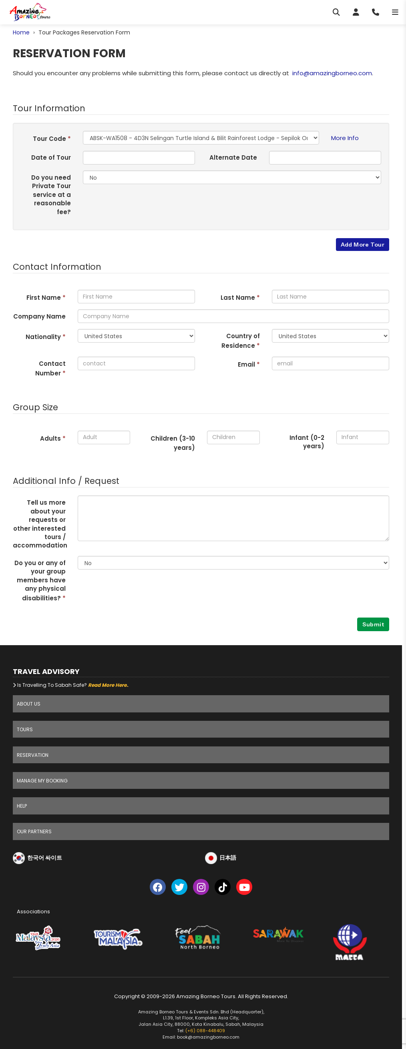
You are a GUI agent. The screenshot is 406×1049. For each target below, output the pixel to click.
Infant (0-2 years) (306, 441)
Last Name (240, 297)
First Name (46, 297)
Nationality (46, 337)
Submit (373, 624)
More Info (345, 138)
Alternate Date (233, 157)
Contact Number (50, 368)
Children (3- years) (173, 443)
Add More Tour (362, 244)
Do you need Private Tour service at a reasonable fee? (51, 194)
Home (21, 32)
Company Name (39, 316)
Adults (53, 438)
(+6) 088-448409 (205, 1030)
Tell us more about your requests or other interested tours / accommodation (40, 524)
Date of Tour (51, 157)
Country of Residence (240, 340)
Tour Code (52, 138)
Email (249, 364)
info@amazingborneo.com (332, 73)
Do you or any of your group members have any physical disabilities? (40, 580)
